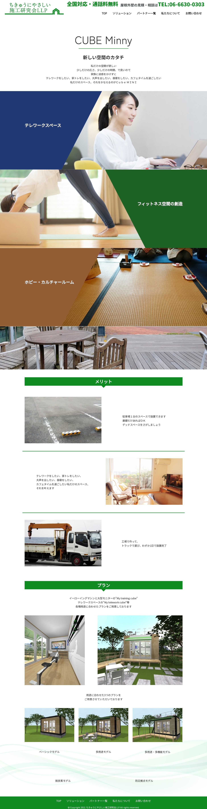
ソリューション (122, 13)
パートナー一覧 (146, 13)
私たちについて (170, 13)
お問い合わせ (194, 13)
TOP (104, 13)
